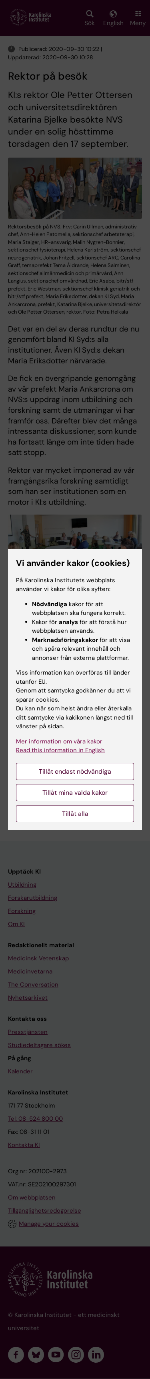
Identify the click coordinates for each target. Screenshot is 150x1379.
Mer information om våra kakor (59, 741)
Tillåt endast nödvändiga (75, 771)
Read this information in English (60, 750)
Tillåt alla (75, 813)
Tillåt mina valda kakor (75, 792)
